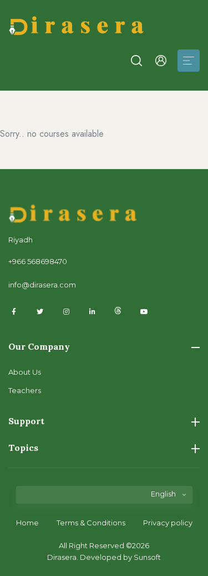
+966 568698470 (37, 261)
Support (104, 421)
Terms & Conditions (91, 522)
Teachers (24, 390)
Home (27, 522)
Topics (104, 447)
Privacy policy (167, 522)
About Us (24, 372)
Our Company (104, 346)
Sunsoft (147, 557)
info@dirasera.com (42, 284)
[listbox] (104, 499)
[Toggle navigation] (188, 60)
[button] (136, 60)
